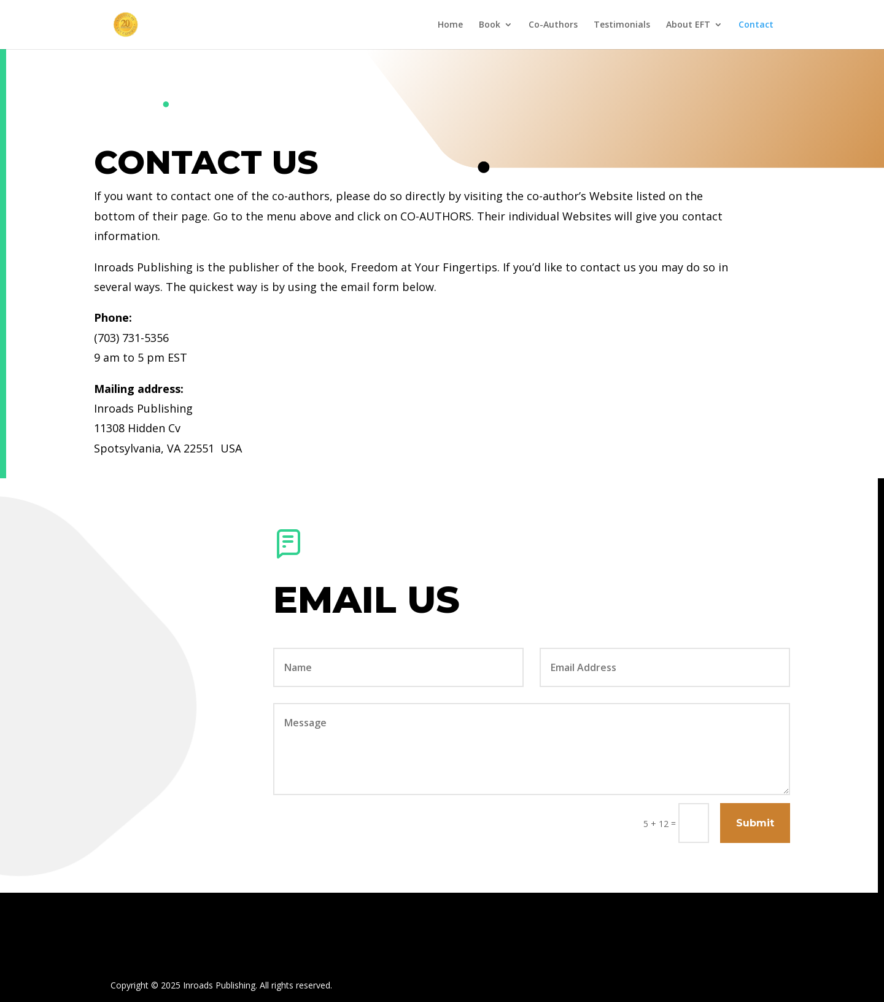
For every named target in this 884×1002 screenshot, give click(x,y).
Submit (755, 823)
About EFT (688, 25)
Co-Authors (553, 25)
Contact (756, 25)
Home (450, 25)
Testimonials (622, 25)
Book (489, 25)
